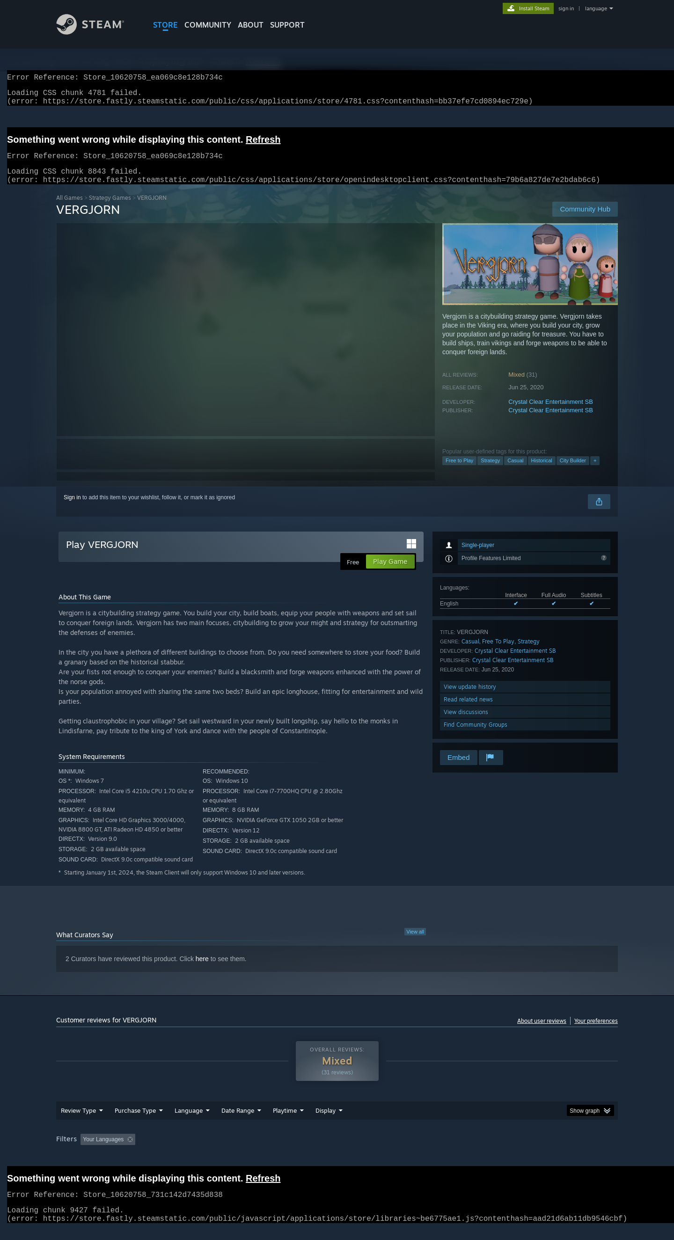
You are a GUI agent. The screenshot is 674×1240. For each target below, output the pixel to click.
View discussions (466, 723)
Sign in (72, 508)
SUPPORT (287, 24)
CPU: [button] (464, 1150)
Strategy (490, 471)
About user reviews (541, 1032)
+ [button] (594, 471)
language (596, 8)
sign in (566, 8)
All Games (69, 208)
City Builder (573, 471)
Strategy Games (110, 208)
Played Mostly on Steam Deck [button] (337, 1150)
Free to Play (459, 471)
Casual (515, 471)
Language (189, 1121)
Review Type (78, 1121)
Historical (541, 471)
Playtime (285, 1121)
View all (415, 943)
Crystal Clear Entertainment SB (550, 412)
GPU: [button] (495, 1150)
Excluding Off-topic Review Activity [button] (198, 1150)
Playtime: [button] (270, 1150)
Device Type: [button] (536, 1150)
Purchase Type (135, 1121)
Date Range (237, 1121)
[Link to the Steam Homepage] (97, 32)
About (251, 24)
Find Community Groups (475, 735)
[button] (88, 1150)
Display (325, 1121)
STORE (165, 24)
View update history (470, 697)
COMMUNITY (207, 24)
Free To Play (498, 652)
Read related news (468, 710)
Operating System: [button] (416, 1150)
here (202, 970)
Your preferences (596, 1032)
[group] (337, 1151)
